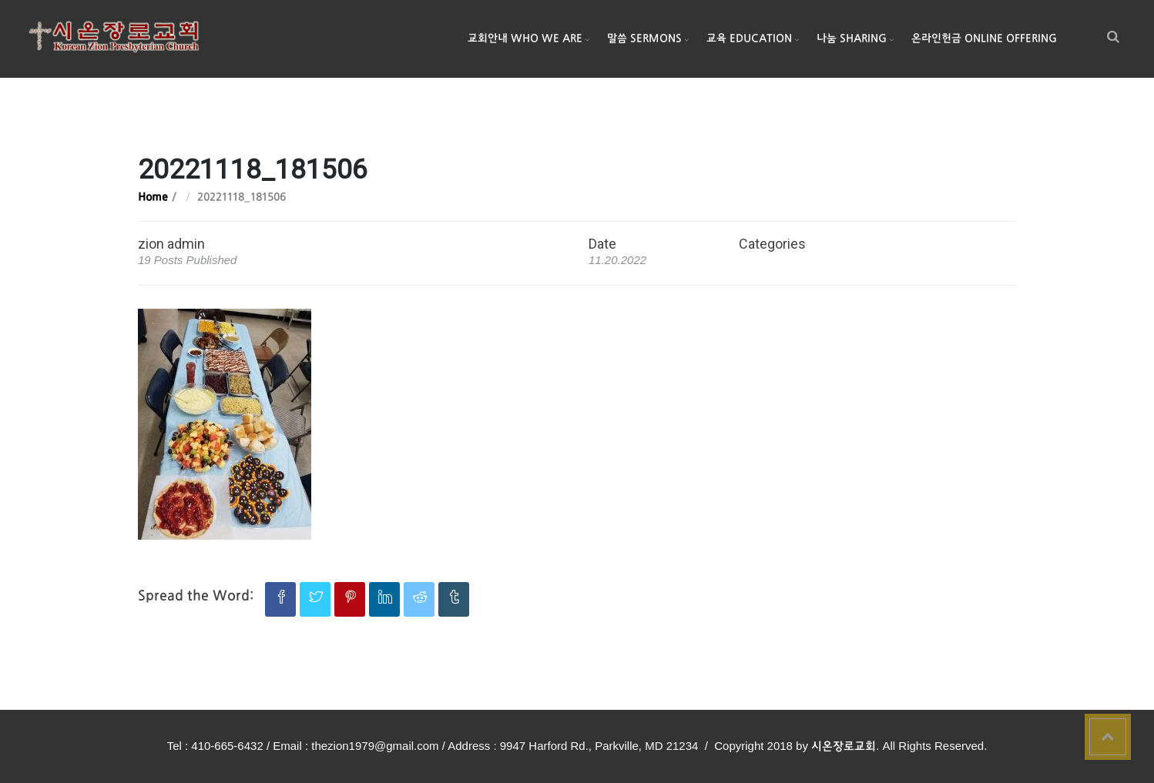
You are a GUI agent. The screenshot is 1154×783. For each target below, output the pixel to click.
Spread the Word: (195, 596)
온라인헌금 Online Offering (984, 39)
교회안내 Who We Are (525, 39)
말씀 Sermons (644, 39)
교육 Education (749, 39)
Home (153, 197)
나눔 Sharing (852, 39)
